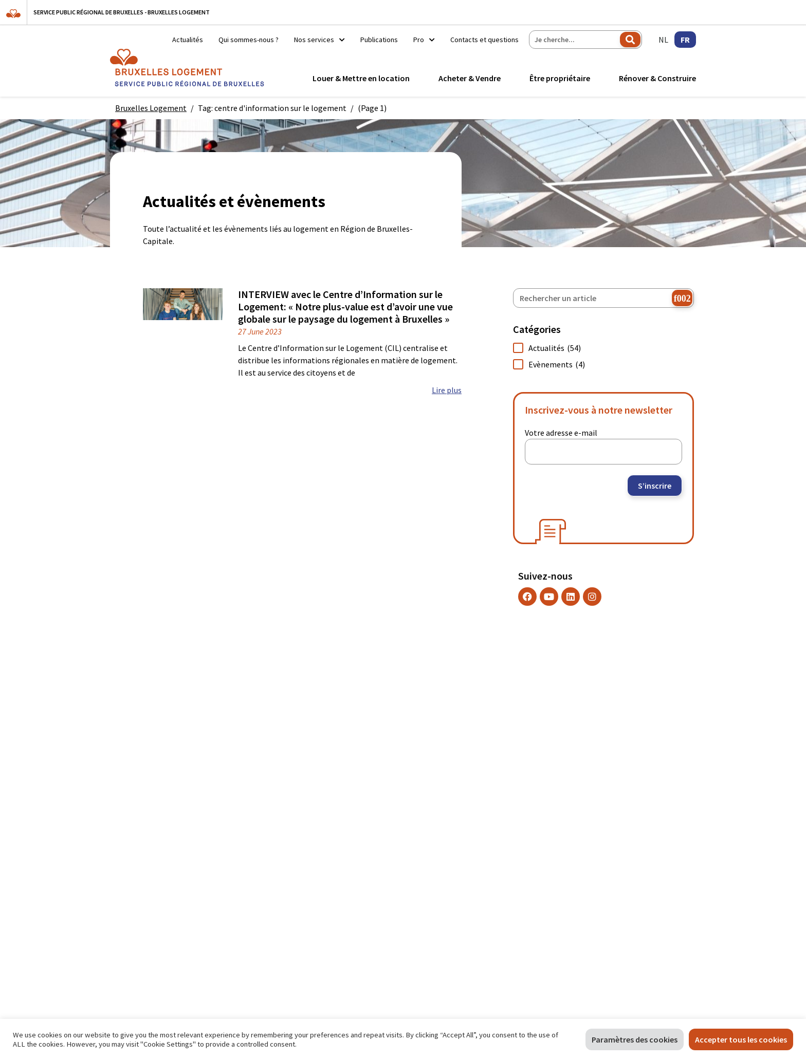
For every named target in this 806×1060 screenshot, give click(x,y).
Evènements (556, 364)
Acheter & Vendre (469, 78)
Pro (424, 39)
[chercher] (682, 298)
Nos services (319, 39)
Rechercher (630, 39)
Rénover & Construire (657, 78)
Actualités (187, 39)
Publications (379, 39)
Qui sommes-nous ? (248, 39)
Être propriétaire (559, 78)
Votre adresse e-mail (561, 432)
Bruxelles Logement (151, 108)
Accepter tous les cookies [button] (741, 1039)
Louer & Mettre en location (361, 78)
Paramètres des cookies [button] (634, 1039)
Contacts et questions (484, 39)
